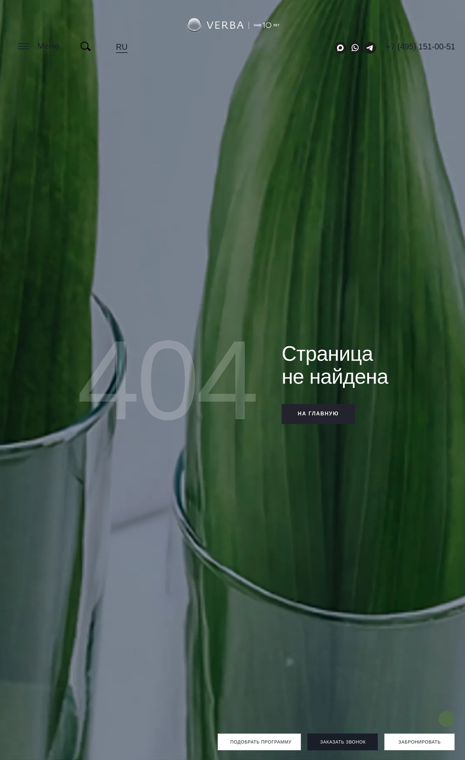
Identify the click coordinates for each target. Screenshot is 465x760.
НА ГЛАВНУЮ (319, 414)
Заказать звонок (343, 741)
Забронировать (419, 741)
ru (122, 47)
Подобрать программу (260, 741)
